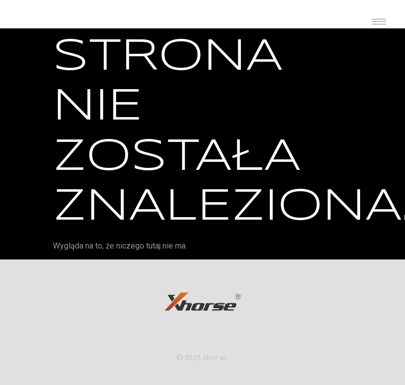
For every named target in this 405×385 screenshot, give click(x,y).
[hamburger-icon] (379, 21)
